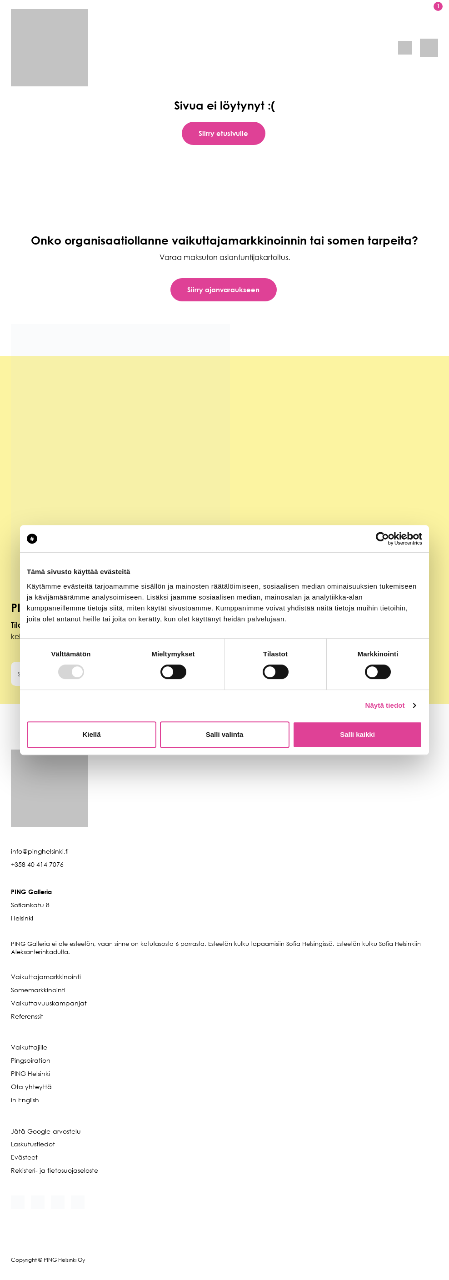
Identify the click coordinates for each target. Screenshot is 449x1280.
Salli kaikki (357, 734)
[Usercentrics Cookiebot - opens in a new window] (382, 538)
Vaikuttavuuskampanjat (49, 1003)
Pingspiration (30, 1060)
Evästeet (24, 1157)
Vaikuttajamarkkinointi (46, 976)
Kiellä (91, 734)
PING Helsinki (30, 1073)
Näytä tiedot (385, 705)
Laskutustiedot (33, 1144)
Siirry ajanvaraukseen (223, 289)
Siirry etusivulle (223, 133)
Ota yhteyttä (31, 1086)
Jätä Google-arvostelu (46, 1131)
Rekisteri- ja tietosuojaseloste (54, 1170)
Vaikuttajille (29, 1047)
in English (25, 1100)
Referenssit (27, 1016)
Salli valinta (225, 734)
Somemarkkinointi (38, 990)
